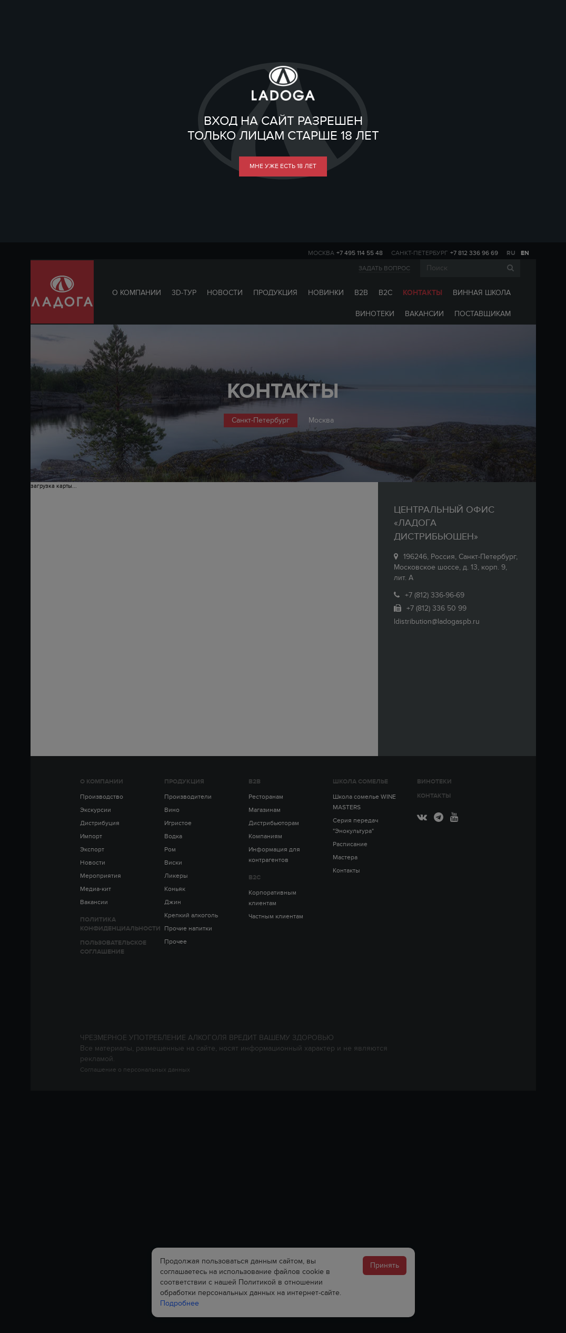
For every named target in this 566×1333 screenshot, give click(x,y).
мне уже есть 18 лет (283, 166)
